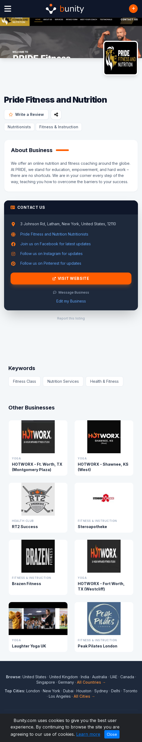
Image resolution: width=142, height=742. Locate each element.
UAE (113, 676)
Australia (99, 676)
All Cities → (84, 696)
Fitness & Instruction (58, 127)
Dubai (68, 691)
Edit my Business (71, 301)
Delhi (115, 691)
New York (51, 691)
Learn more (88, 734)
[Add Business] (133, 8)
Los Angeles (60, 696)
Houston (83, 691)
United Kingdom (63, 676)
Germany (66, 682)
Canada (127, 676)
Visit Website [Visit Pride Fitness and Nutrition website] (71, 278)
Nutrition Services (63, 381)
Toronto (130, 691)
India (85, 676)
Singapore (45, 682)
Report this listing (71, 318)
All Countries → (91, 682)
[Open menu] (7, 9)
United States (34, 676)
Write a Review (26, 114)
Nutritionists (19, 127)
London (33, 691)
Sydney (101, 691)
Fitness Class (24, 381)
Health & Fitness (104, 381)
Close (112, 734)
